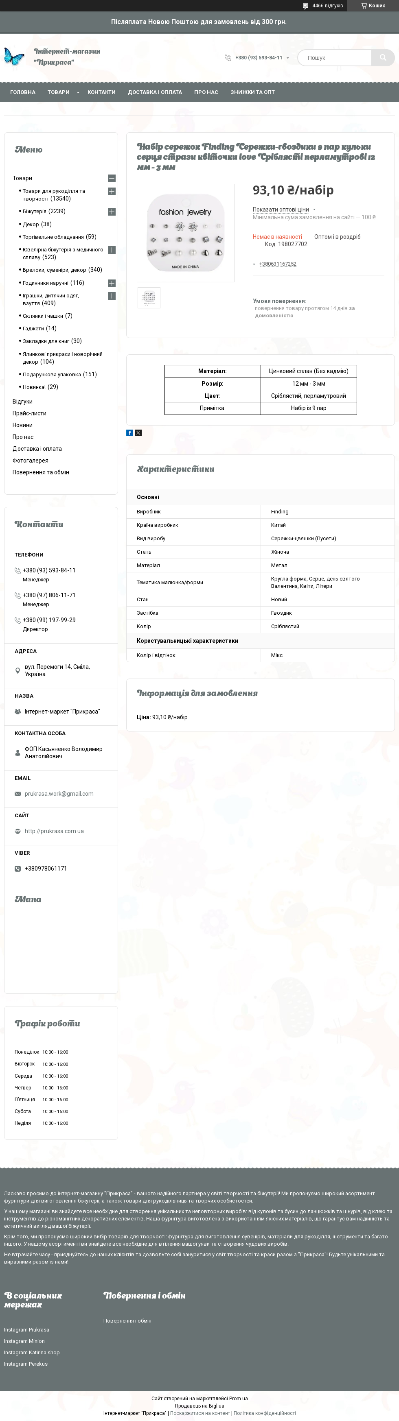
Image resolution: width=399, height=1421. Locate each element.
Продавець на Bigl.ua (199, 1406)
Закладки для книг (46, 341)
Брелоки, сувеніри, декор (54, 270)
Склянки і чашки (43, 316)
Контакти (102, 92)
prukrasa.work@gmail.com (59, 793)
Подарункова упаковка (52, 374)
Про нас (206, 92)
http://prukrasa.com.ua (54, 831)
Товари (59, 92)
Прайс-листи (29, 413)
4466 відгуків (327, 6)
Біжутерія (34, 211)
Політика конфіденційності (265, 1413)
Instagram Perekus (26, 1364)
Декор (31, 224)
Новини (23, 425)
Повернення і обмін (127, 1321)
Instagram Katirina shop (32, 1352)
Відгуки (23, 401)
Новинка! (34, 387)
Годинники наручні (45, 283)
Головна (22, 92)
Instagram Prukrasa (26, 1330)
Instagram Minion (24, 1341)
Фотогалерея (30, 460)
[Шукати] (383, 57)
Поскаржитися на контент (200, 1413)
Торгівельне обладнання (53, 237)
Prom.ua (238, 1398)
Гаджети (33, 328)
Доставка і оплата (155, 92)
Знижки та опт (252, 92)
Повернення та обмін (41, 472)
